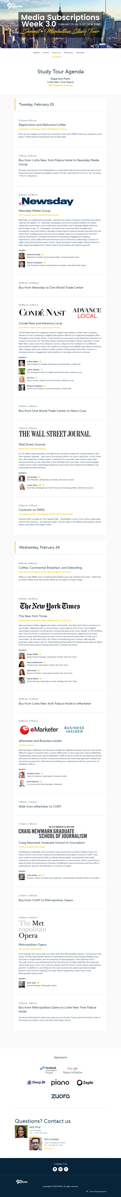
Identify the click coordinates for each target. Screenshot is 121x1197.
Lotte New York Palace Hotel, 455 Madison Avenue (43, 129)
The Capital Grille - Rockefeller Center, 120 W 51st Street (46, 514)
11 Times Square (26, 745)
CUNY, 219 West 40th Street (32, 847)
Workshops (68, 53)
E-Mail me (33, 1136)
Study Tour (56, 53)
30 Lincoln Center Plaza (30, 949)
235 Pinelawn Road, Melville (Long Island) (39, 215)
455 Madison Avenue (60, 85)
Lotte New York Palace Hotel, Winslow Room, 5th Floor (45, 572)
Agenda (36, 53)
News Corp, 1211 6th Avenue (32, 448)
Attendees (80, 53)
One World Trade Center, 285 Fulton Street (39, 327)
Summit (46, 53)
